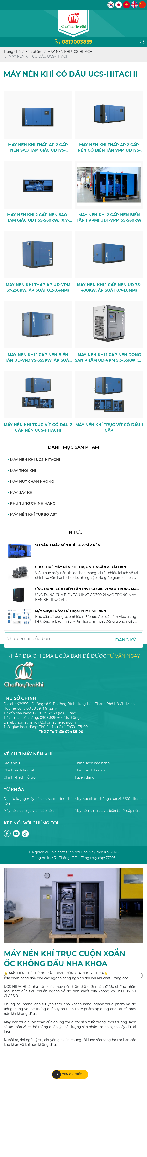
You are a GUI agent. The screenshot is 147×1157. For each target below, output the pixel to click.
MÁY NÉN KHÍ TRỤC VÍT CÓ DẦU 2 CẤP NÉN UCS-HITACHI (38, 427)
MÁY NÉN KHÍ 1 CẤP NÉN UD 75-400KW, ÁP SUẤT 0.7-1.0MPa (109, 287)
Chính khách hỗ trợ (20, 777)
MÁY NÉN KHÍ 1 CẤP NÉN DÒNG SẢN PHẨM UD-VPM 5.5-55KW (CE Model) (109, 358)
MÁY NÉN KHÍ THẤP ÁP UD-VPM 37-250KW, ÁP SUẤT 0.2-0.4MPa (38, 287)
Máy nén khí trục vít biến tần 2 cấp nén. (107, 811)
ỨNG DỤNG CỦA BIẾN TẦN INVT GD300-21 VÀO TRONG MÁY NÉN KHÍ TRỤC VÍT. (87, 589)
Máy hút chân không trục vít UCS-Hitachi (109, 799)
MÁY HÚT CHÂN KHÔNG (30, 481)
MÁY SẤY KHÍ (20, 492)
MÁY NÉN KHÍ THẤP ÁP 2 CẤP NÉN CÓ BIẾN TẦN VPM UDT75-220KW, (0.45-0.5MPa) (109, 148)
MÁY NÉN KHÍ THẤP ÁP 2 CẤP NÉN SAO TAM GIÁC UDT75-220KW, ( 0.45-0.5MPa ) (38, 148)
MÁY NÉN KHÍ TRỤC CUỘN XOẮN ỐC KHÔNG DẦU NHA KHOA (64, 958)
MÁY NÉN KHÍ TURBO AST (32, 514)
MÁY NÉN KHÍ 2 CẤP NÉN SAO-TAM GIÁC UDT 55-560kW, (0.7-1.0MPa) (38, 218)
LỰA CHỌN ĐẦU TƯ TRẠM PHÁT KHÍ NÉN (70, 611)
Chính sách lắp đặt (19, 770)
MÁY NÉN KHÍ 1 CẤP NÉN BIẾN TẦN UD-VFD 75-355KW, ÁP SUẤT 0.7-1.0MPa (38, 358)
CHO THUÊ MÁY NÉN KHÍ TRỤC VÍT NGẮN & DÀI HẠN (80, 567)
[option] (73, 554)
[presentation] (5, 975)
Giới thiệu (12, 763)
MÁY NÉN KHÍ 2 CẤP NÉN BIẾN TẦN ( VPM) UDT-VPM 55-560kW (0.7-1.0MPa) (109, 218)
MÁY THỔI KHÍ (21, 470)
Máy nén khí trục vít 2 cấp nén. (29, 811)
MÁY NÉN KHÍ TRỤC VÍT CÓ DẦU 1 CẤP (109, 427)
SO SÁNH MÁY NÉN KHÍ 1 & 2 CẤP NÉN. (68, 545)
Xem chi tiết (67, 1074)
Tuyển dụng (84, 777)
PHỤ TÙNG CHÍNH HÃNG (31, 503)
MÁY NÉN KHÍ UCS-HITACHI (33, 459)
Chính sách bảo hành (92, 763)
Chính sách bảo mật (91, 770)
